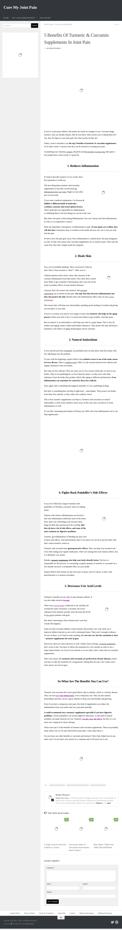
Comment (50, 869)
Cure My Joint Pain (23, 8)
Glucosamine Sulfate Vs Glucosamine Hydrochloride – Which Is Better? (79, 849)
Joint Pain (49, 26)
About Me (61, 914)
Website (49, 893)
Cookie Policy (15, 914)
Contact (72, 914)
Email (85, 885)
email (109, 804)
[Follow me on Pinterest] (116, 923)
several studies (60, 607)
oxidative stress (71, 364)
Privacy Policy (29, 914)
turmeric (70, 153)
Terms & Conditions (46, 914)
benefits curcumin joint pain (57, 786)
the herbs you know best (98, 153)
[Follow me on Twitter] (112, 923)
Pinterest (99, 804)
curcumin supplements (108, 645)
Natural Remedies (65, 26)
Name (49, 885)
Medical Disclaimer (86, 914)
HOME (6, 19)
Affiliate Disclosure (105, 914)
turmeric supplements (60, 561)
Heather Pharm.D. (54, 49)
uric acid (49, 616)
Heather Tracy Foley (62, 799)
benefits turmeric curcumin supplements (78, 786)
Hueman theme (29, 925)
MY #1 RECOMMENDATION (23, 19)
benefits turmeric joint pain (98, 786)
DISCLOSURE (45, 19)
